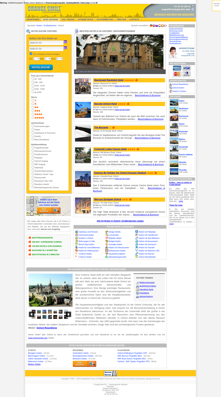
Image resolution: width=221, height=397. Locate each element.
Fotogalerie (144, 293)
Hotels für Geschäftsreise (89, 247)
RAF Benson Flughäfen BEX (129, 356)
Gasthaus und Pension (88, 232)
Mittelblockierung (176, 35)
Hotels (39, 25)
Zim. (31, 59)
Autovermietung (105, 20)
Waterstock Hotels (35, 361)
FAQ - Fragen (68, 20)
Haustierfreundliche (117, 254)
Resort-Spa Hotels (86, 244)
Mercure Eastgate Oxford (107, 199)
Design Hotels (114, 232)
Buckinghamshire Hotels (83, 356)
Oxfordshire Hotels (81, 353)
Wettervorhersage (147, 282)
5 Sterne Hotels (85, 254)
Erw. (42, 59)
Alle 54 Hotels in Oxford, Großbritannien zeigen (120, 221)
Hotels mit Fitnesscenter (119, 247)
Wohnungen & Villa (86, 241)
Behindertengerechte (117, 257)
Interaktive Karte (146, 289)
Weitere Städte (34, 364)
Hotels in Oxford (179, 91)
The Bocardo (101, 127)
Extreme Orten (85, 20)
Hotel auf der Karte (122, 86)
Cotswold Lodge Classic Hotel (110, 149)
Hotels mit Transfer (147, 247)
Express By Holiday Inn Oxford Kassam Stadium (120, 172)
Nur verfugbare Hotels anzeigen (46, 54)
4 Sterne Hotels (85, 257)
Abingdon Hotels (35, 353)
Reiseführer (33, 20)
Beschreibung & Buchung (148, 95)
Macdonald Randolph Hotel (109, 80)
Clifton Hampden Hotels (38, 359)
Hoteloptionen (175, 43)
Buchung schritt (176, 31)
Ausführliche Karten (147, 286)
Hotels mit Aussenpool (148, 241)
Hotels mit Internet (146, 254)
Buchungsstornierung (178, 39)
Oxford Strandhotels (147, 257)
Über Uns (121, 20)
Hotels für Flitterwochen (88, 251)
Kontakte (134, 20)
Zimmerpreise (175, 41)
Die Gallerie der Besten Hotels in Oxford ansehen (94, 71)
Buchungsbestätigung (178, 37)
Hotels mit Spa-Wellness (149, 238)
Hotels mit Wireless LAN (149, 251)
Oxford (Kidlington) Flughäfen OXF (132, 353)
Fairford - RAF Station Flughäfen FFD (133, 361)
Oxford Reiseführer (47, 328)
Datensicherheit (176, 29)
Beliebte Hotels (115, 238)
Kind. (53, 59)
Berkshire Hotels (80, 359)
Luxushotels (114, 235)
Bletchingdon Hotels (36, 356)
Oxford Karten (178, 88)
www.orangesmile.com (37, 338)
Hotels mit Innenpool (147, 244)
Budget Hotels (115, 241)
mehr (181, 201)
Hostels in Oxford (85, 238)
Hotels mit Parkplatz (147, 232)
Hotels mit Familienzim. (148, 235)
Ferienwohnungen (86, 235)
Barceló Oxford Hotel (105, 103)
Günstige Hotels (115, 244)
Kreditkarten (174, 33)
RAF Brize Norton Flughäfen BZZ (131, 359)
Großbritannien (50, 25)
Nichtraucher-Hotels (117, 251)
